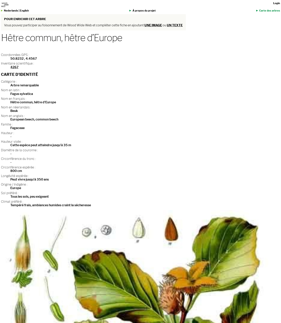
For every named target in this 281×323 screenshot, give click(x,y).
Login (276, 3)
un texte (175, 25)
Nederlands (11, 10)
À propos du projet (144, 10)
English (24, 10)
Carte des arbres (269, 10)
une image (153, 25)
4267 (14, 67)
